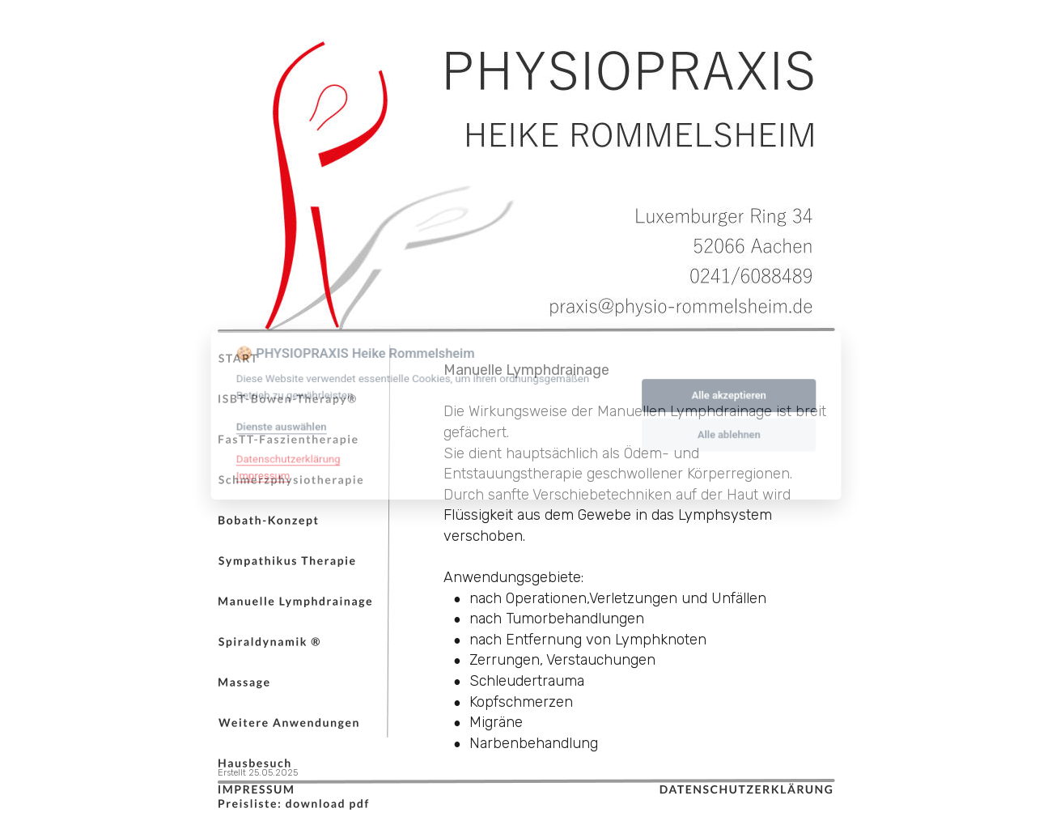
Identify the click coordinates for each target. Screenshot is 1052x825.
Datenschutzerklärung (284, 457)
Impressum (258, 474)
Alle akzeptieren (732, 393)
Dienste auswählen (277, 425)
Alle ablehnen (732, 433)
